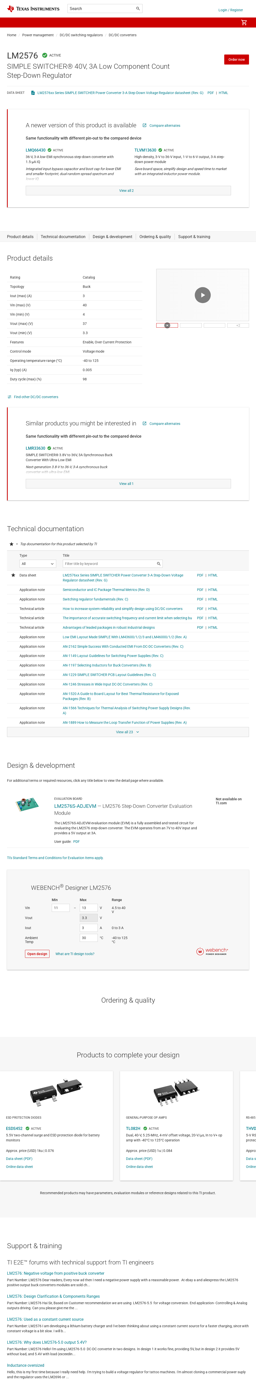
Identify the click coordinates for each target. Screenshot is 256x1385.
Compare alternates (165, 126)
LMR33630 (35, 447)
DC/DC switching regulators (81, 35)
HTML (223, 93)
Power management (38, 35)
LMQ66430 (36, 150)
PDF (211, 93)
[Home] (33, 9)
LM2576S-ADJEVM (75, 804)
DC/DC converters (122, 35)
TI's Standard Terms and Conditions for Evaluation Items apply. (55, 855)
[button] (12, 23)
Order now (236, 60)
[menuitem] (230, 23)
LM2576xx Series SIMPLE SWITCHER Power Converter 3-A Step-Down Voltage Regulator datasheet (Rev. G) (121, 93)
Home (11, 35)
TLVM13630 (145, 150)
